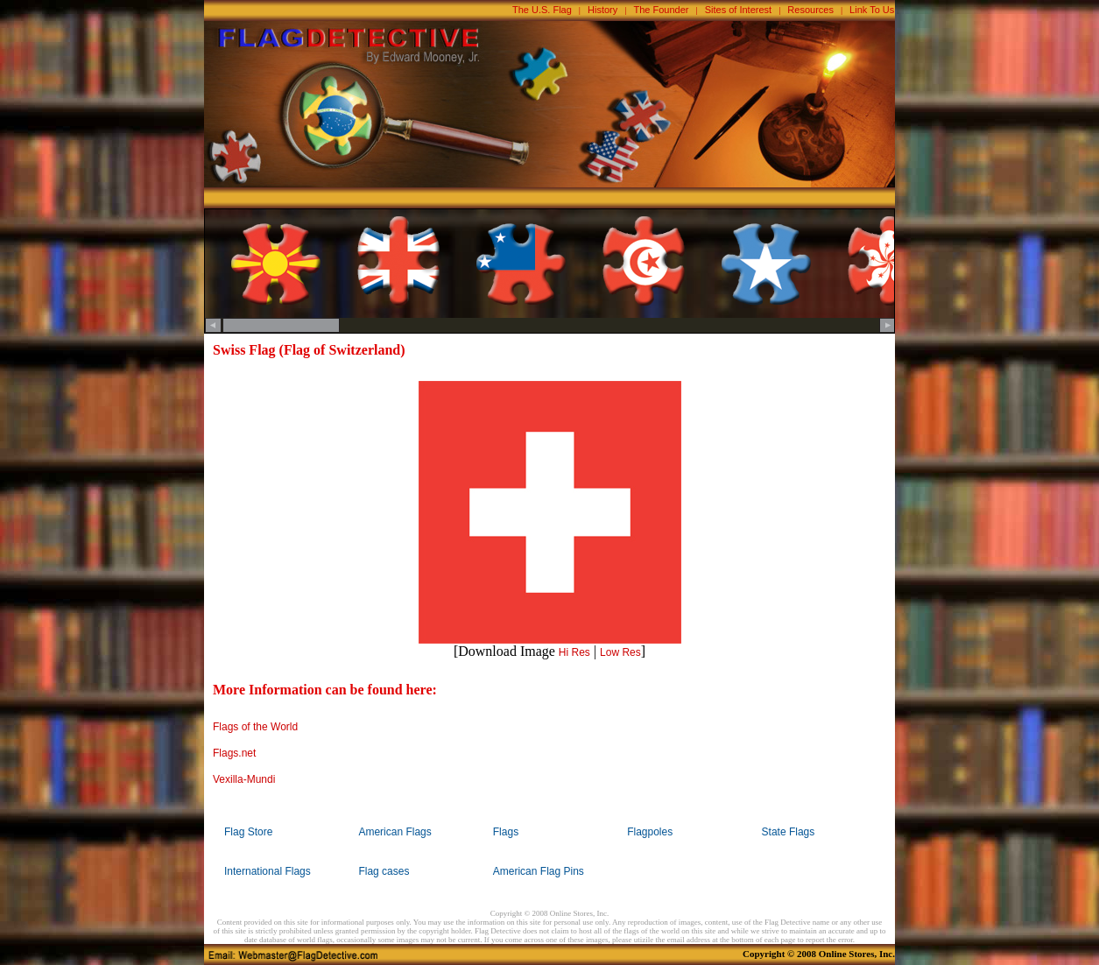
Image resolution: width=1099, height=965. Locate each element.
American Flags (394, 832)
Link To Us (871, 9)
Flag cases (383, 871)
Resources (810, 9)
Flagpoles (650, 832)
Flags (505, 832)
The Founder (661, 9)
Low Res (620, 652)
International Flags (267, 871)
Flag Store (248, 832)
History (602, 9)
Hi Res (574, 652)
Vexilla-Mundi (244, 779)
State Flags (788, 832)
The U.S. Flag (542, 9)
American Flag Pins (538, 871)
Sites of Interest (738, 9)
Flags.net (234, 753)
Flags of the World (255, 727)
